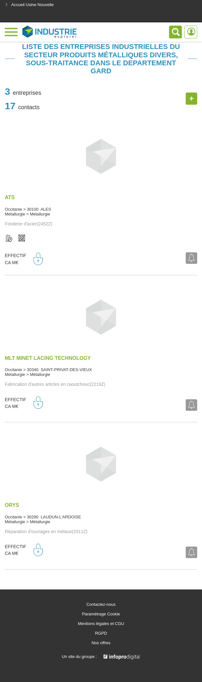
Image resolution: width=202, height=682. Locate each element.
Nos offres (100, 643)
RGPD (101, 633)
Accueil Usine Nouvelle (29, 4)
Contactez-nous (100, 604)
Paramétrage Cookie (101, 614)
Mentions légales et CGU (101, 623)
